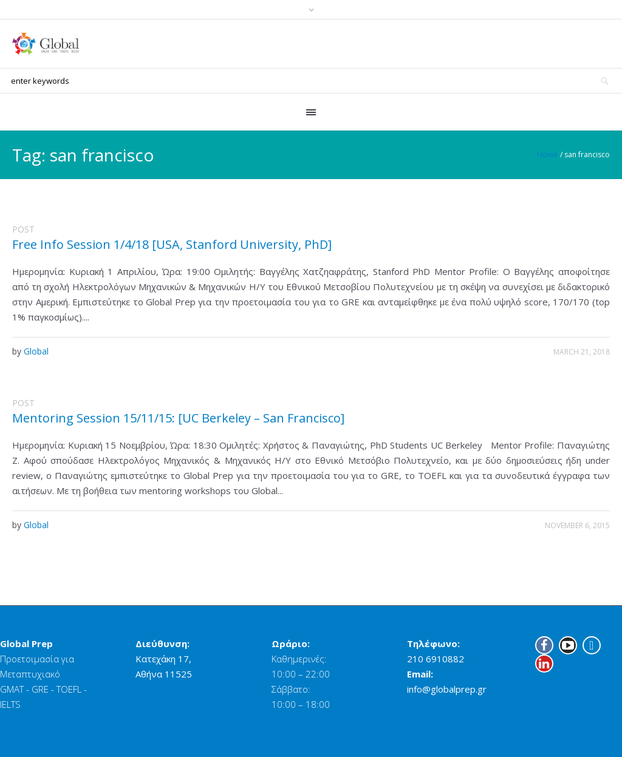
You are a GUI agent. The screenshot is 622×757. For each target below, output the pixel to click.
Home (547, 154)
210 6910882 (435, 659)
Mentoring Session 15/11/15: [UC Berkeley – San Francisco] (178, 418)
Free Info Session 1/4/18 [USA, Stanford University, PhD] (172, 244)
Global (36, 351)
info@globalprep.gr (447, 689)
